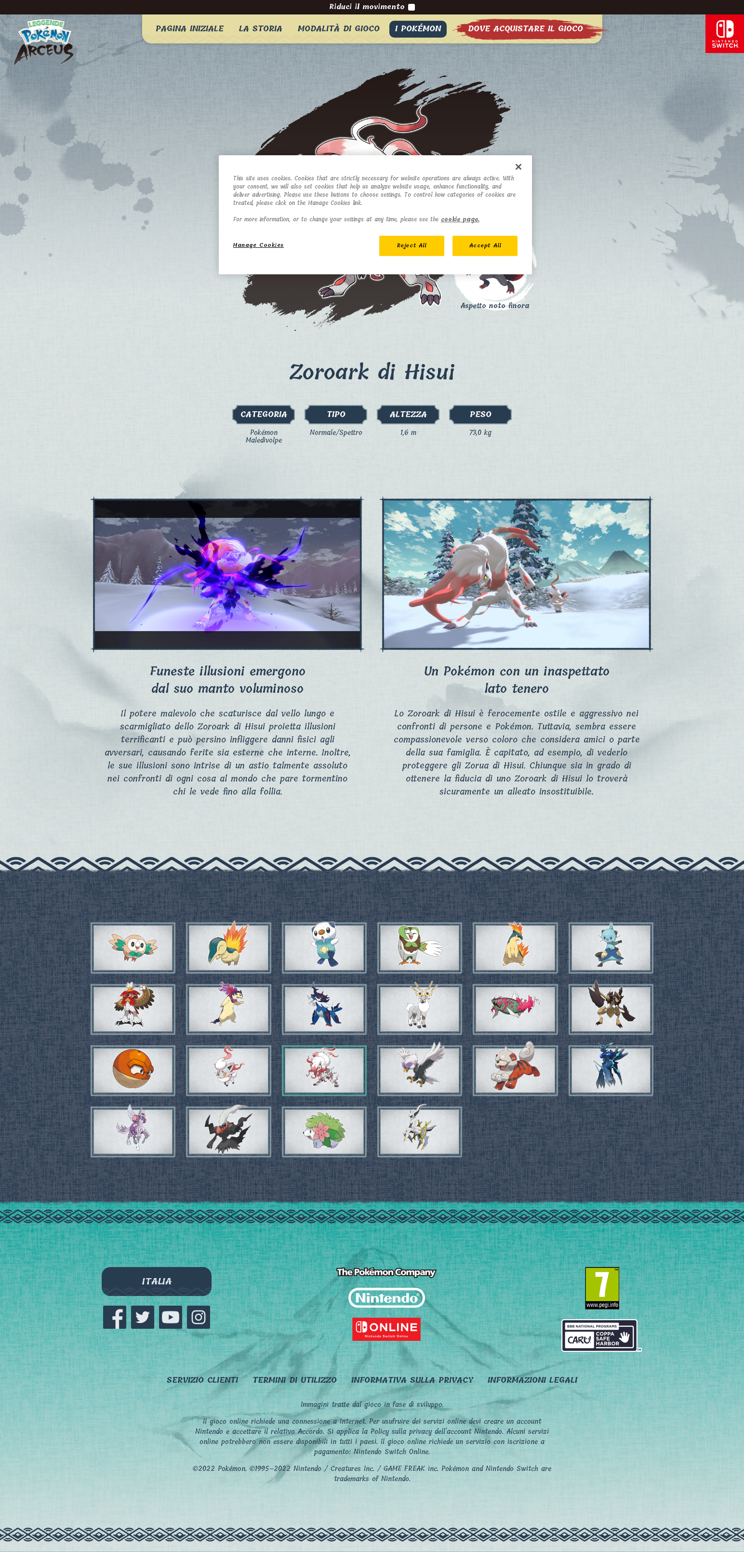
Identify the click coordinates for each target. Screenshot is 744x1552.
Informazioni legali (532, 1380)
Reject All (411, 245)
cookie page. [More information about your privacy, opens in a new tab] (460, 219)
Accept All (485, 245)
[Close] (518, 166)
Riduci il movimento (372, 7)
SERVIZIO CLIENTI (202, 1380)
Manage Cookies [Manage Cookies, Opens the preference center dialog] (258, 245)
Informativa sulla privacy (412, 1380)
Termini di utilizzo (294, 1380)
